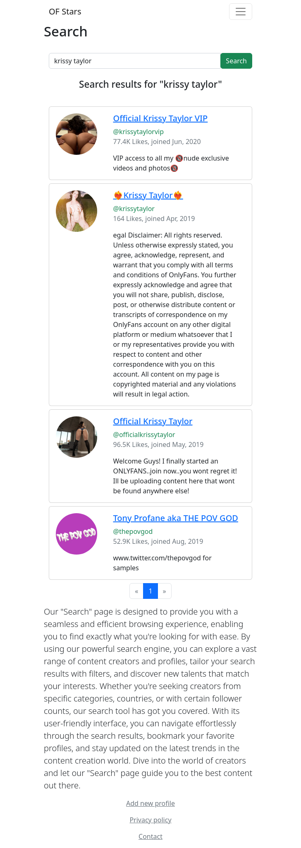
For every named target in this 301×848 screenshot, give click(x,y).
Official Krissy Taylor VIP (160, 118)
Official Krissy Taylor (153, 421)
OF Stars (65, 11)
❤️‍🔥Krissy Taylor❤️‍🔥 (148, 195)
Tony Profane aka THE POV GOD (175, 518)
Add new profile (150, 803)
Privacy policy (150, 819)
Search (236, 60)
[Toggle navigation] (240, 11)
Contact (150, 836)
